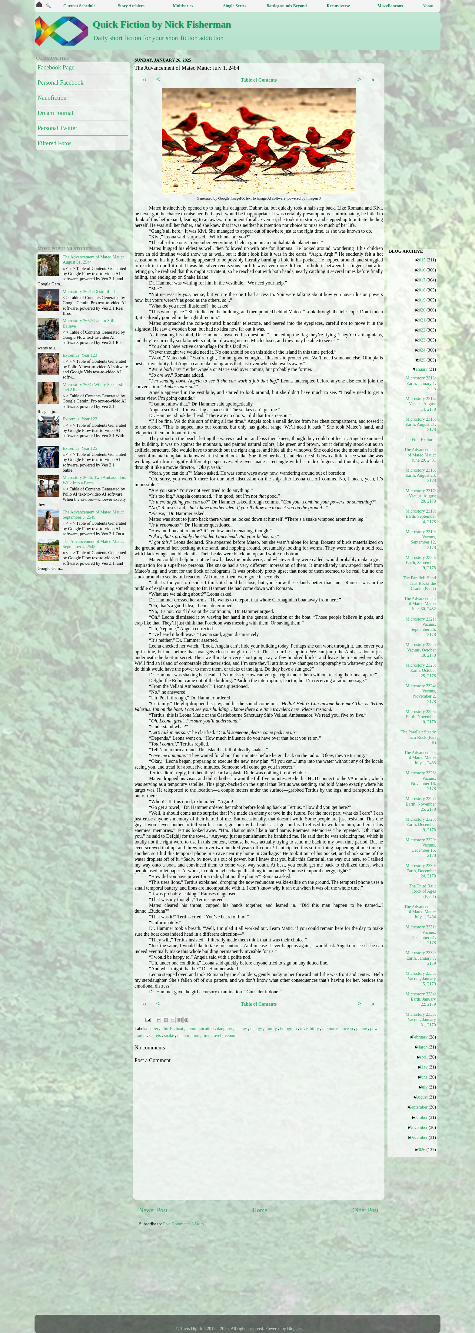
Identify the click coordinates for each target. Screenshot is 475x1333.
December (420, 1137)
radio (142, 1035)
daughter (225, 1028)
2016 (423, 270)
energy (257, 1028)
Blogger (294, 1328)
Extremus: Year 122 (80, 418)
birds (169, 1028)
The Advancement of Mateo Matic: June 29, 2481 (420, 455)
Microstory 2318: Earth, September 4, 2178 (421, 516)
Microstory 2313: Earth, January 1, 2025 (421, 383)
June (425, 1077)
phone (362, 1028)
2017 (423, 280)
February (421, 1037)
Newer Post (153, 1210)
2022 (423, 330)
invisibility (310, 1028)
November (421, 1127)
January (423, 369)
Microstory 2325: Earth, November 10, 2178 (421, 717)
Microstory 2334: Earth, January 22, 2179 (421, 999)
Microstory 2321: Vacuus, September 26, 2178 (421, 627)
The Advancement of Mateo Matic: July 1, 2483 (420, 758)
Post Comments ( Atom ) (184, 1223)
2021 (423, 320)
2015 (423, 260)
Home (259, 1210)
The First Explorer (422, 439)
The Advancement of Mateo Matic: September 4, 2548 (93, 544)
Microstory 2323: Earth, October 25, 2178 (421, 670)
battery (155, 1028)
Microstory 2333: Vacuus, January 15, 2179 (421, 978)
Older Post (365, 1210)
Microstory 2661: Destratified (89, 291)
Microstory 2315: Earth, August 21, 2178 (420, 424)
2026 (423, 1149)
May (425, 1067)
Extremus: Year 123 (80, 355)
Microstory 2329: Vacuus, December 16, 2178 (421, 847)
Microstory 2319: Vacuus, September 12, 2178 (421, 539)
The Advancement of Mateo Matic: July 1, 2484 (420, 912)
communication (201, 1028)
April (425, 1057)
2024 (423, 350)
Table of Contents (259, 79)
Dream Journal (55, 112)
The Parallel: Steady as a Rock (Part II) (420, 737)
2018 (423, 290)
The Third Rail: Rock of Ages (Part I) (422, 891)
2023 (423, 340)
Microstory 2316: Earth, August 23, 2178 (420, 475)
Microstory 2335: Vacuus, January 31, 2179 (421, 1019)
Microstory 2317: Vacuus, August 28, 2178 (421, 496)
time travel (213, 1035)
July (426, 1087)
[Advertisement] (286, 1274)
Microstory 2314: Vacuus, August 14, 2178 (421, 404)
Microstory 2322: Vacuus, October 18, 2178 (421, 650)
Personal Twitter (57, 128)
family (271, 1028)
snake (169, 1035)
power (375, 1028)
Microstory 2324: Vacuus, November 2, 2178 (421, 693)
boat (180, 1028)
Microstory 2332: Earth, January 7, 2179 (421, 958)
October (422, 1117)
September (421, 1107)
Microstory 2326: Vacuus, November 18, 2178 (421, 780)
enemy (241, 1028)
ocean (348, 1028)
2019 (423, 300)
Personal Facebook (61, 82)
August (424, 1097)
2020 (423, 310)
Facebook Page (56, 67)
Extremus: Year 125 (80, 448)
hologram (289, 1028)
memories (331, 1028)
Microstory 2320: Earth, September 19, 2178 (421, 563)
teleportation (188, 1035)
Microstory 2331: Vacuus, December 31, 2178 (421, 934)
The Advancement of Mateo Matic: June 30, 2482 (420, 603)
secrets (155, 1035)
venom (230, 1035)
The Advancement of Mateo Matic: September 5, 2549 (93, 515)
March (424, 1047)
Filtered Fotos (54, 143)
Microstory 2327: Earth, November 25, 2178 (421, 804)
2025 (423, 360)
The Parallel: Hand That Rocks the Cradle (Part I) (420, 583)
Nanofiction (52, 97)
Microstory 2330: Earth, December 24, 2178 (421, 871)
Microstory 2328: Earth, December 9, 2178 (421, 824)
